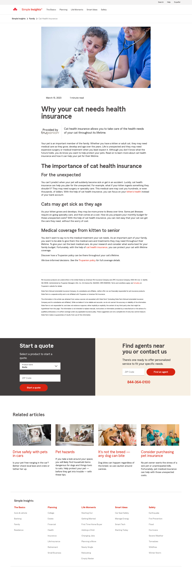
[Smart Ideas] (92, 10)
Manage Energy (122, 519)
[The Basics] (51, 10)
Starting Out (87, 513)
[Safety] (104, 10)
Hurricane (153, 530)
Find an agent (161, 372)
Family (17, 524)
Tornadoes (153, 541)
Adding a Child (87, 530)
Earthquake (154, 513)
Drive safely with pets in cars (30, 454)
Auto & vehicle (20, 513)
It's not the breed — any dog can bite (114, 454)
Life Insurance (54, 541)
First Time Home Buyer (91, 524)
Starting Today (121, 530)
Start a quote (33, 387)
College (51, 513)
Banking (17, 519)
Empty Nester (87, 559)
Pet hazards (65, 452)
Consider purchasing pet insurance (157, 454)
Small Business (54, 553)
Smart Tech (120, 524)
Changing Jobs (88, 536)
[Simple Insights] (32, 11)
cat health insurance (96, 247)
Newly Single (87, 547)
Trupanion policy (87, 260)
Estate (50, 519)
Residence (18, 530)
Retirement (53, 547)
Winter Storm (155, 553)
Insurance (52, 536)
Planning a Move (88, 541)
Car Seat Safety (122, 513)
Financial (52, 524)
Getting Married (88, 519)
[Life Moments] (77, 10)
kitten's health (134, 192)
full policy (136, 283)
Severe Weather (156, 536)
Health (51, 530)
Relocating (86, 553)
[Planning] (63, 10)
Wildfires (153, 547)
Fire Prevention (155, 519)
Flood (151, 524)
